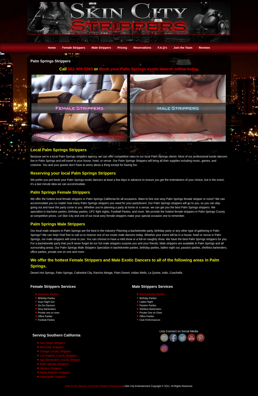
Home (52, 47)
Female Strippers (73, 47)
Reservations (142, 47)
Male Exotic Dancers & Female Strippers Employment (94, 386)
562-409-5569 (80, 69)
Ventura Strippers (51, 368)
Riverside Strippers (52, 347)
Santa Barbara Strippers (55, 372)
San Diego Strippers (52, 343)
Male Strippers (101, 47)
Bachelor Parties (48, 294)
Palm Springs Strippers (54, 364)
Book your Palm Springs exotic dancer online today (148, 69)
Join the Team (183, 47)
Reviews (204, 47)
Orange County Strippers (55, 351)
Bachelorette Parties (152, 294)
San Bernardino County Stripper (60, 359)
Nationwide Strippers (53, 376)
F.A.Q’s (162, 47)
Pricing (122, 47)
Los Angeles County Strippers (58, 355)
